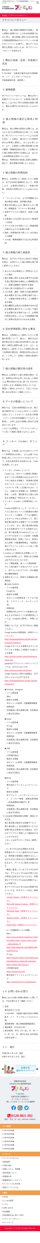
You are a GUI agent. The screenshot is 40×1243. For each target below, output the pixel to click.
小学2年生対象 (8, 1134)
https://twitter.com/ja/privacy (18, 965)
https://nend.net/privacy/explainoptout (21, 982)
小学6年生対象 (8, 1149)
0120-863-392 (20, 1116)
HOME (4, 15)
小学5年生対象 (8, 1145)
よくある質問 (7, 1201)
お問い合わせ (7, 1208)
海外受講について (9, 1173)
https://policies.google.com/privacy (18, 670)
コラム (5, 1204)
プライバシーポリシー (11, 1219)
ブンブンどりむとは (10, 1158)
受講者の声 (7, 1176)
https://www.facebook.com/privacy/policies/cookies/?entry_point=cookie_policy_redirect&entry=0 (22, 940)
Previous (3, 1069)
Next (37, 1069)
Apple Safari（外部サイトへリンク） (22, 925)
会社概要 (6, 1212)
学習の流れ (7, 1165)
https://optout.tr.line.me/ (16, 972)
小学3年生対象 (8, 1138)
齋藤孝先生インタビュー (12, 1180)
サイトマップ (7, 1223)
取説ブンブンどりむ (10, 1187)
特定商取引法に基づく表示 (13, 1215)
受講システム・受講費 (11, 1169)
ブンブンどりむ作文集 (11, 1184)
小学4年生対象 (8, 1141)
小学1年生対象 (8, 1130)
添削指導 (6, 1162)
